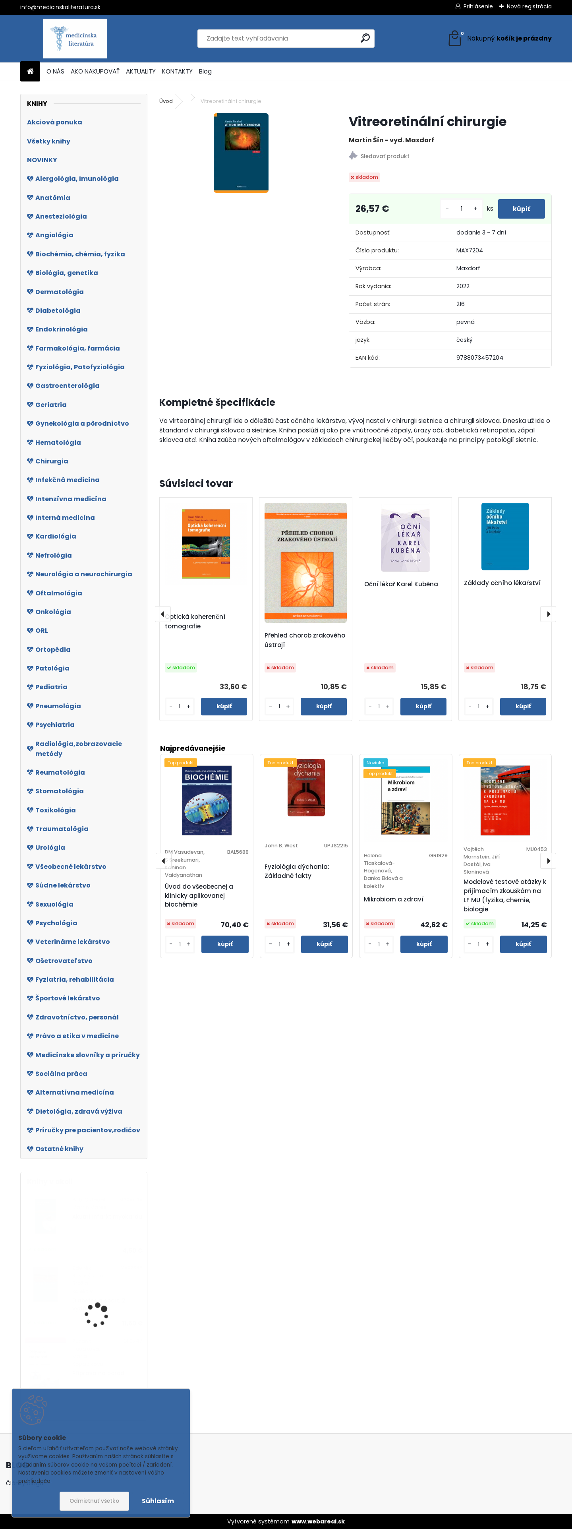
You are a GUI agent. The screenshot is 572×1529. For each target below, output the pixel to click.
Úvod (166, 101)
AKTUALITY (141, 71)
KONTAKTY (177, 71)
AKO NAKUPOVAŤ (95, 71)
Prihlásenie (478, 6)
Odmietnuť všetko (94, 1501)
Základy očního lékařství (502, 583)
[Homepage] (30, 72)
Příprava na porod (98, 1373)
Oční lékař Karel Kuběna (401, 584)
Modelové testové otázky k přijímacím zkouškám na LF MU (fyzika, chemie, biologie (505, 895)
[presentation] (163, 614)
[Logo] (74, 38)
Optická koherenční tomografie (195, 621)
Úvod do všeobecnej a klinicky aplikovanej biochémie (199, 895)
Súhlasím (158, 1501)
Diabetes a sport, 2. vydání (99, 1304)
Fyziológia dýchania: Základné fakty (297, 871)
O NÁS (55, 71)
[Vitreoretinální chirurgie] (241, 153)
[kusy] (459, 209)
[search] (365, 38)
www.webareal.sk (318, 1521)
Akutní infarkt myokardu (107, 1217)
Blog (205, 71)
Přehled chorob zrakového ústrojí (305, 640)
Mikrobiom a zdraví (393, 899)
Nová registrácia (529, 6)
